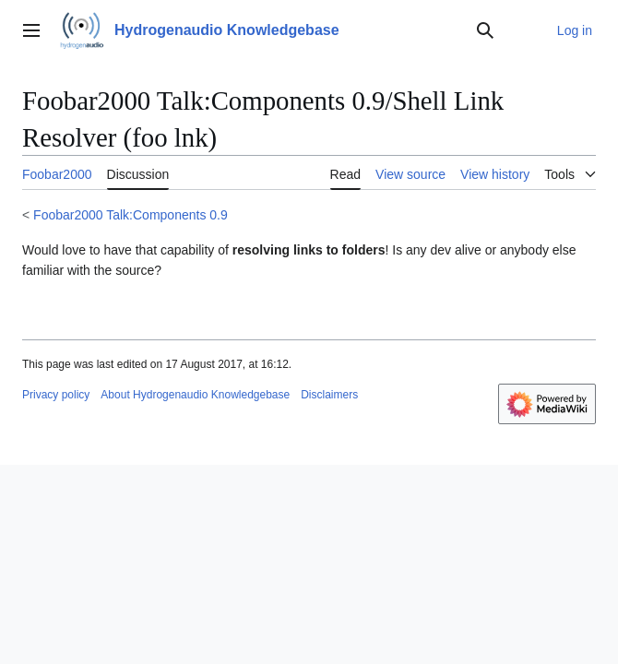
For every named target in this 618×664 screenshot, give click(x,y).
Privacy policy (55, 394)
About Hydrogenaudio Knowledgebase (195, 394)
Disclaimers (329, 394)
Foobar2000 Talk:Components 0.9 (130, 215)
